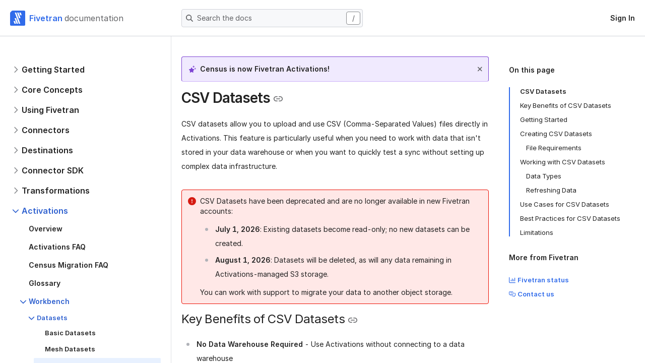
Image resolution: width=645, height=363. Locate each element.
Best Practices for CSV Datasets (570, 218)
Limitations (536, 232)
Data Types (543, 176)
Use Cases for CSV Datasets (564, 204)
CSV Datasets (543, 91)
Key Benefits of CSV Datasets (565, 105)
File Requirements (554, 148)
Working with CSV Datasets (562, 162)
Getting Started (543, 119)
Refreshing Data (551, 190)
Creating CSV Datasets (556, 134)
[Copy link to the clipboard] (278, 99)
